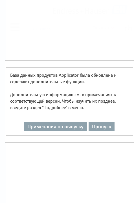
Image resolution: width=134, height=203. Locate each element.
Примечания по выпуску (55, 116)
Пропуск (101, 116)
